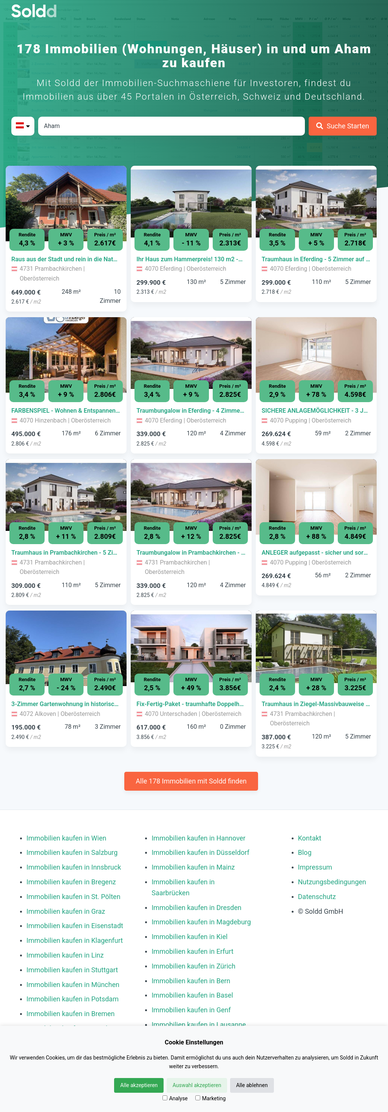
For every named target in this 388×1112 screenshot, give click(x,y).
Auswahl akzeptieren (197, 1085)
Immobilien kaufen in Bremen (70, 1014)
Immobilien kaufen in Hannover (198, 838)
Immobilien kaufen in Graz (65, 911)
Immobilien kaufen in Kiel (189, 937)
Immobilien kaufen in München (72, 985)
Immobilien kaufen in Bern (190, 981)
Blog (305, 852)
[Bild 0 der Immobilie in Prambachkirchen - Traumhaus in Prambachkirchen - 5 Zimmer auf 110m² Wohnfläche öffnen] (66, 497)
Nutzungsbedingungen (332, 882)
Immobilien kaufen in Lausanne (198, 1025)
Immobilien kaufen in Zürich (193, 966)
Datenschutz (317, 897)
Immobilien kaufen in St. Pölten (73, 897)
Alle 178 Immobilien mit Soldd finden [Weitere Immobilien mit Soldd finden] (191, 781)
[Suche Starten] (343, 126)
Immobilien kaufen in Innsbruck (73, 867)
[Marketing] (197, 1097)
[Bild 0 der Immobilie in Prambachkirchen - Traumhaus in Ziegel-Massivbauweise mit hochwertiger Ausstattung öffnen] (316, 648)
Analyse (175, 1098)
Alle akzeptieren (139, 1085)
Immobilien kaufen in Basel (192, 995)
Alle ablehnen (252, 1085)
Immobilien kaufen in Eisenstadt (74, 926)
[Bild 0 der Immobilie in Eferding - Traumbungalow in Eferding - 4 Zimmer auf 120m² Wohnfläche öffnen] (191, 355)
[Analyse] (164, 1097)
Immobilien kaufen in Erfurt (192, 951)
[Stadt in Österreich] (171, 126)
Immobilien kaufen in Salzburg (71, 852)
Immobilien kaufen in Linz (65, 955)
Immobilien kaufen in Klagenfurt (74, 940)
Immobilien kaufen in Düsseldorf (200, 852)
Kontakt (310, 838)
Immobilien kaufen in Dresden (196, 908)
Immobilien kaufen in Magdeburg (201, 922)
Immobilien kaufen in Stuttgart (72, 970)
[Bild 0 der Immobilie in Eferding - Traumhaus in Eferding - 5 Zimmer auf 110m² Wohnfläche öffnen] (316, 203)
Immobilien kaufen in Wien (66, 838)
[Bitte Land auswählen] (22, 126)
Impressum (315, 867)
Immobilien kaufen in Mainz (193, 867)
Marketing (210, 1098)
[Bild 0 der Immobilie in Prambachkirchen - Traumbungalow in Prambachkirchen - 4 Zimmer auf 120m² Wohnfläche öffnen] (191, 497)
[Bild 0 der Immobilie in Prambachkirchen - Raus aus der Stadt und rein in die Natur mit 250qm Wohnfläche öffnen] (66, 203)
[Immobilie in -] (66, 259)
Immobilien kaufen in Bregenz (71, 882)
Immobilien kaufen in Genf (191, 1010)
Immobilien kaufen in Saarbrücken (183, 887)
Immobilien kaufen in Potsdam (72, 999)
